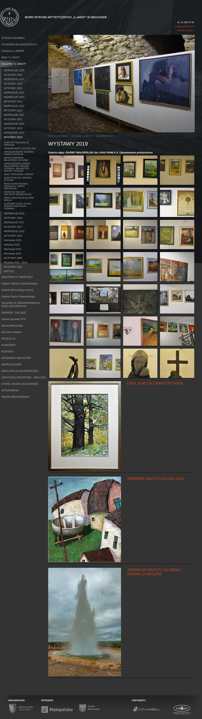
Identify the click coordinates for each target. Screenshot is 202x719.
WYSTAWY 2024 (13, 88)
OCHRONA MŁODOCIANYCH (19, 44)
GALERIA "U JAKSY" (13, 63)
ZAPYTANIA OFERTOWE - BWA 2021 (23, 377)
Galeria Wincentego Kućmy (17, 289)
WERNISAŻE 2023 (14, 97)
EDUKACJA (8, 338)
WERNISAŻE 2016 (14, 231)
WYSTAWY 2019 (13, 137)
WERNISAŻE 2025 (14, 79)
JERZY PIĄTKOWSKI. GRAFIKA (18, 174)
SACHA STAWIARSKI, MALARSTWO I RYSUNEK (16, 159)
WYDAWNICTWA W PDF (16, 358)
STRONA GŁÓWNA (13, 37)
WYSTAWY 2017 (13, 226)
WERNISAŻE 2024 (14, 92)
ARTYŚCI (9, 271)
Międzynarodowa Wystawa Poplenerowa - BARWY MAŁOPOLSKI (16, 186)
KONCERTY (8, 345)
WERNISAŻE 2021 (14, 115)
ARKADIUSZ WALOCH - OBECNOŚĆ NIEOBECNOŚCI (18, 193)
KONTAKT (7, 351)
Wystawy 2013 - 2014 (15, 262)
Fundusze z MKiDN (12, 50)
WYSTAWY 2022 (13, 110)
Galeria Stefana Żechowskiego (19, 283)
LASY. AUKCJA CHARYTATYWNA (155, 383)
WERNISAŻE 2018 (14, 213)
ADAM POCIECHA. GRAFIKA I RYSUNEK (18, 179)
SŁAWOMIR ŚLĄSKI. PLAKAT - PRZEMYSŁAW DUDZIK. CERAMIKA (18, 206)
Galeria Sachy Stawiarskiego (18, 296)
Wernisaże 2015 (12, 240)
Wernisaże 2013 (12, 253)
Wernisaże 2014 (12, 249)
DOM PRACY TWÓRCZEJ (17, 277)
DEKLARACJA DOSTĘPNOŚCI (19, 370)
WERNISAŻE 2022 (14, 106)
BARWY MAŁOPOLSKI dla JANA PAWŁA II (19, 199)
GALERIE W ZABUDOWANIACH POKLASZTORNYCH (20, 304)
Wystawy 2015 (12, 244)
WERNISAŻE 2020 (14, 123)
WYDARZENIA (10, 390)
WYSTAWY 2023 (13, 101)
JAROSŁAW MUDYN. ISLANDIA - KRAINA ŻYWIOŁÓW (19, 153)
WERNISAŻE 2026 (14, 70)
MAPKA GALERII (11, 364)
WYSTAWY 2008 (13, 267)
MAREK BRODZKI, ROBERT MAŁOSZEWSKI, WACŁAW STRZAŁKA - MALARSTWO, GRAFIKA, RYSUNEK (17, 167)
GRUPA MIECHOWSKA (15, 396)
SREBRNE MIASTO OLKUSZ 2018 (20, 148)
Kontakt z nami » (185, 30)
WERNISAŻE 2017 (14, 222)
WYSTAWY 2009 (13, 258)
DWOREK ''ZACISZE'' (14, 312)
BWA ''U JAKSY (10, 57)
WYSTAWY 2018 (13, 218)
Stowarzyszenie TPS (13, 319)
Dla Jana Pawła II (11, 332)
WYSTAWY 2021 (13, 119)
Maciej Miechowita (12, 325)
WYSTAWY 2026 (13, 74)
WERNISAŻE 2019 (14, 132)
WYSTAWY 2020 (13, 128)
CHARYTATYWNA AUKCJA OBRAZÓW (16, 143)
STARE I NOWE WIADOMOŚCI (20, 383)
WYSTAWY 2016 (13, 235)
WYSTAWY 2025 (13, 83)
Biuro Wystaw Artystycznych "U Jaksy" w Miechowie (46, 12)
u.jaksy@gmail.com (184, 26)
